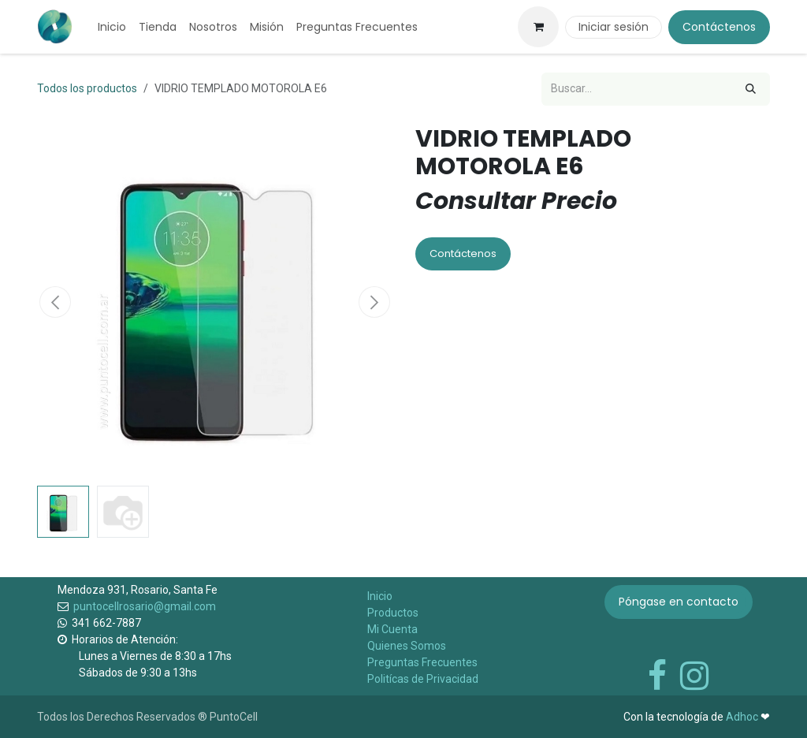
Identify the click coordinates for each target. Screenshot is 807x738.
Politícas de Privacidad (422, 679)
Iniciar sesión (613, 27)
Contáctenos (719, 27)
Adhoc (743, 716)
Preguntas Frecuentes (422, 662)
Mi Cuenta (392, 629)
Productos (392, 612)
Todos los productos (87, 88)
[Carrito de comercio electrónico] (538, 26)
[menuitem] (111, 27)
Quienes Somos (406, 645)
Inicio (379, 596)
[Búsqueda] (750, 89)
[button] (55, 302)
